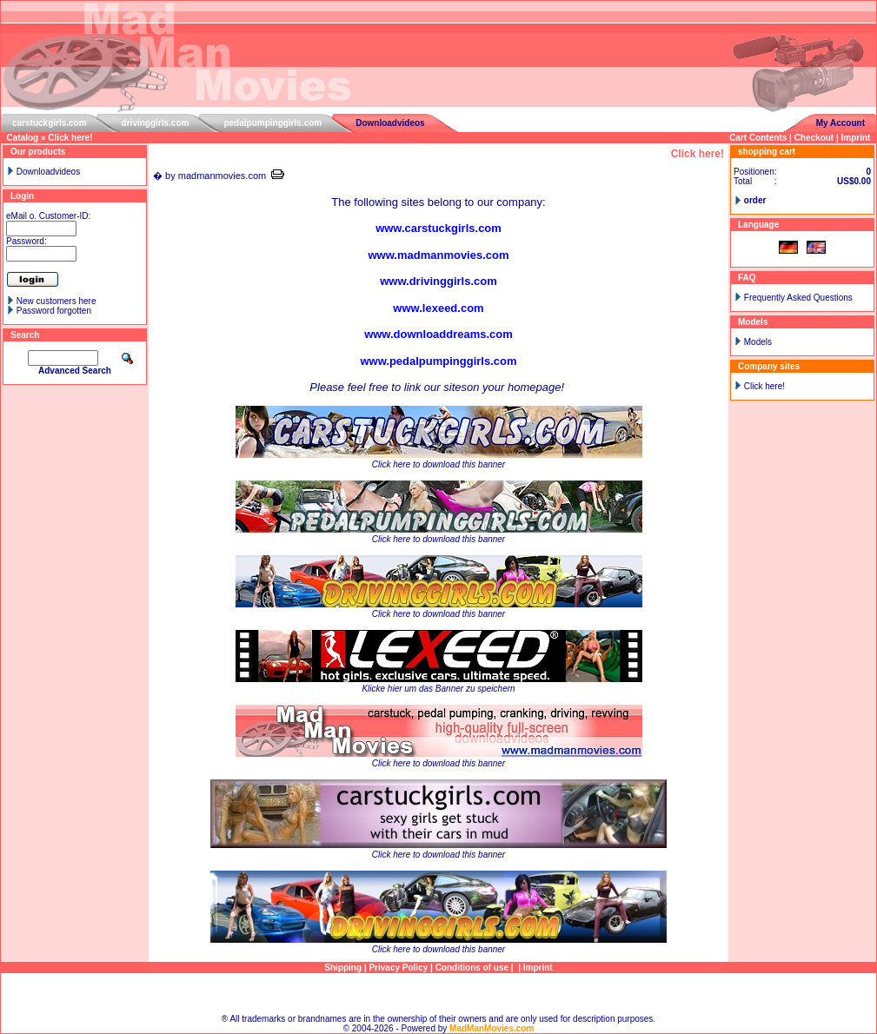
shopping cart (766, 151)
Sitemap (438, 993)
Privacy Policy (398, 967)
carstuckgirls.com (49, 123)
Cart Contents (758, 138)
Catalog (23, 138)
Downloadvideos (389, 123)
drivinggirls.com (155, 123)
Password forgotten (54, 310)
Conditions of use (471, 967)
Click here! (70, 138)
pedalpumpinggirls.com (272, 123)
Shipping (343, 967)
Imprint (856, 138)
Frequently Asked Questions (798, 297)
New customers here (56, 301)
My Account (840, 123)
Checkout (814, 138)
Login (22, 196)
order (755, 200)
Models (758, 342)
